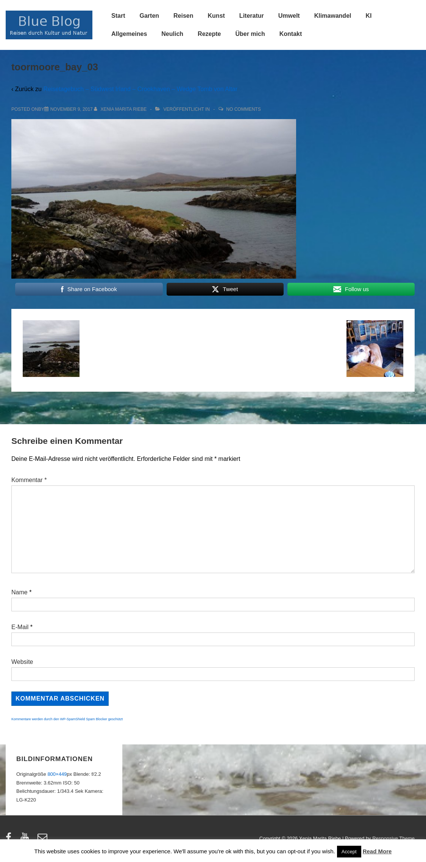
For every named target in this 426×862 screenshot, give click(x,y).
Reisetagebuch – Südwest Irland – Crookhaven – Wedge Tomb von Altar (140, 89)
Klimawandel (332, 15)
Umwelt (289, 15)
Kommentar (29, 480)
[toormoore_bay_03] (71, 109)
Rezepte (209, 34)
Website (22, 662)
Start (118, 15)
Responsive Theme (393, 838)
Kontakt (290, 34)
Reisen (183, 15)
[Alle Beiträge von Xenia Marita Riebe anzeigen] (121, 109)
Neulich (172, 34)
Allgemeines (129, 34)
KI (368, 15)
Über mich (250, 34)
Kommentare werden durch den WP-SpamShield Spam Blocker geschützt (67, 719)
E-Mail (19, 627)
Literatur (251, 15)
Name (19, 592)
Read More (377, 851)
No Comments (243, 109)
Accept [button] (349, 851)
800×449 (57, 774)
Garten (149, 15)
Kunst (216, 15)
